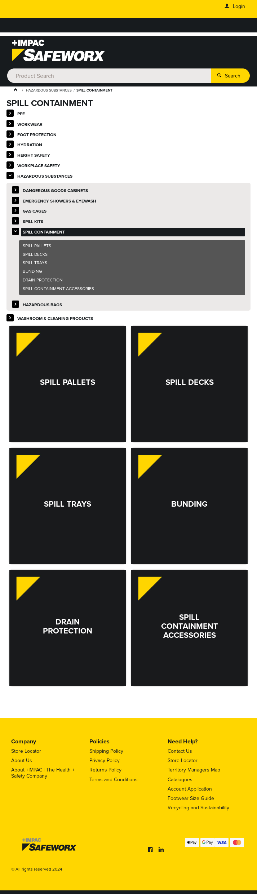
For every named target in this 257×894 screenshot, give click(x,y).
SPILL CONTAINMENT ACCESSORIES (58, 288)
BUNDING (32, 271)
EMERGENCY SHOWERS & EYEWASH (59, 201)
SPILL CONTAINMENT (44, 232)
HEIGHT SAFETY (33, 155)
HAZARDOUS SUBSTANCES (44, 176)
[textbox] (109, 75)
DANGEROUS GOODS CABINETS (55, 190)
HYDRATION (29, 145)
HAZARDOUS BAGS (42, 305)
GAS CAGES (34, 211)
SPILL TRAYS (35, 262)
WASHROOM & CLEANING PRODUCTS (55, 318)
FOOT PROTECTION (37, 135)
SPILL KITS (33, 221)
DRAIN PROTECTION (43, 280)
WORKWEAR (30, 124)
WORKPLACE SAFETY (38, 166)
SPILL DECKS (35, 254)
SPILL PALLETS (37, 246)
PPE (21, 114)
